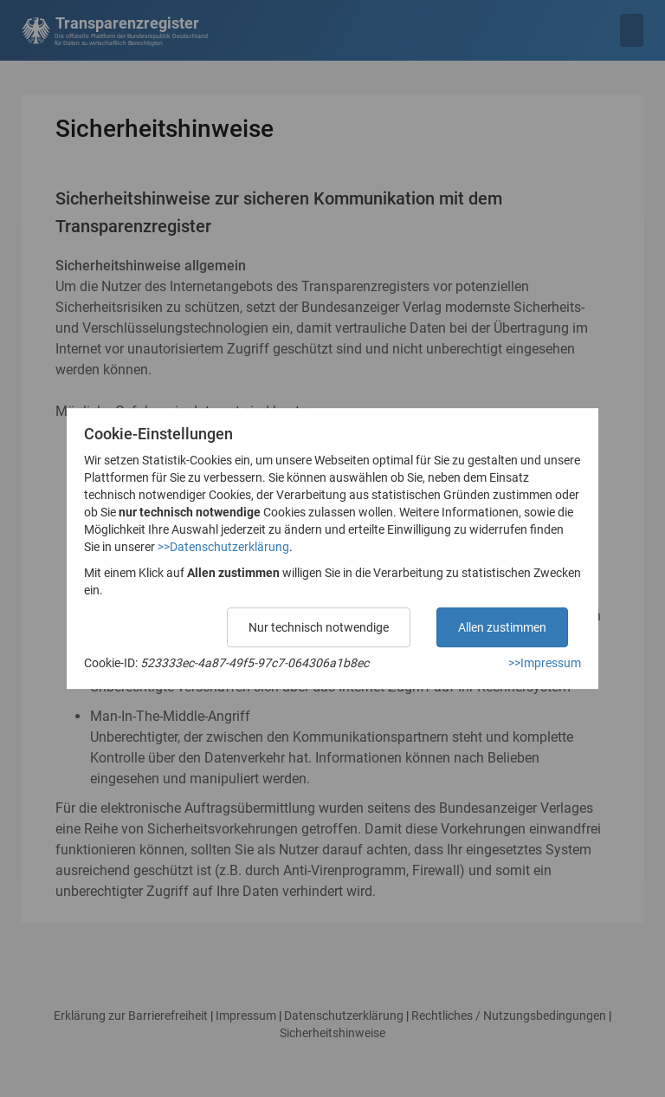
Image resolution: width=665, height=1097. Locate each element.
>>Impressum (544, 663)
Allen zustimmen (502, 627)
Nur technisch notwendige (319, 627)
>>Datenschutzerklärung (223, 547)
